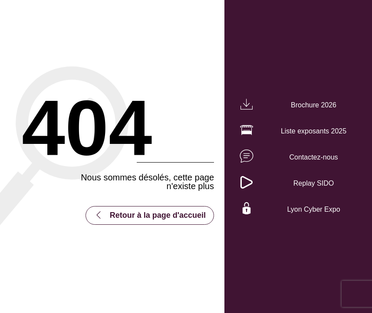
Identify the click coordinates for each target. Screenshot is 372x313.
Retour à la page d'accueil (158, 215)
